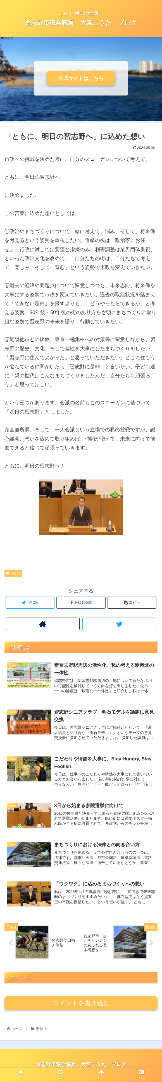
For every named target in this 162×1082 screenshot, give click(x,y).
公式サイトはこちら (81, 78)
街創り (13, 573)
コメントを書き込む (81, 1004)
